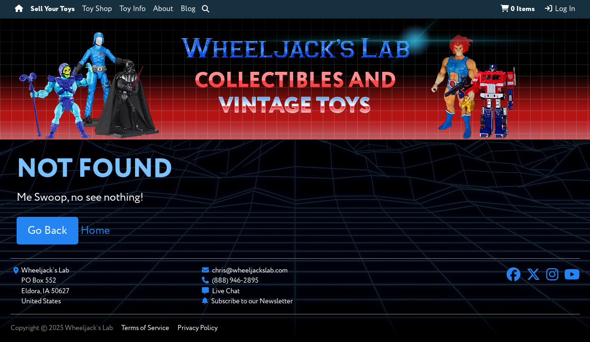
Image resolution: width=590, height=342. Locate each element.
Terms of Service (145, 328)
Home (95, 230)
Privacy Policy (197, 328)
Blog (188, 9)
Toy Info (132, 9)
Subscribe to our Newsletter (252, 301)
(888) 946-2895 (235, 280)
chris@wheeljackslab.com (250, 270)
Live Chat (226, 291)
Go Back (47, 230)
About (163, 9)
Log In (559, 9)
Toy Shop (97, 9)
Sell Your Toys (52, 9)
